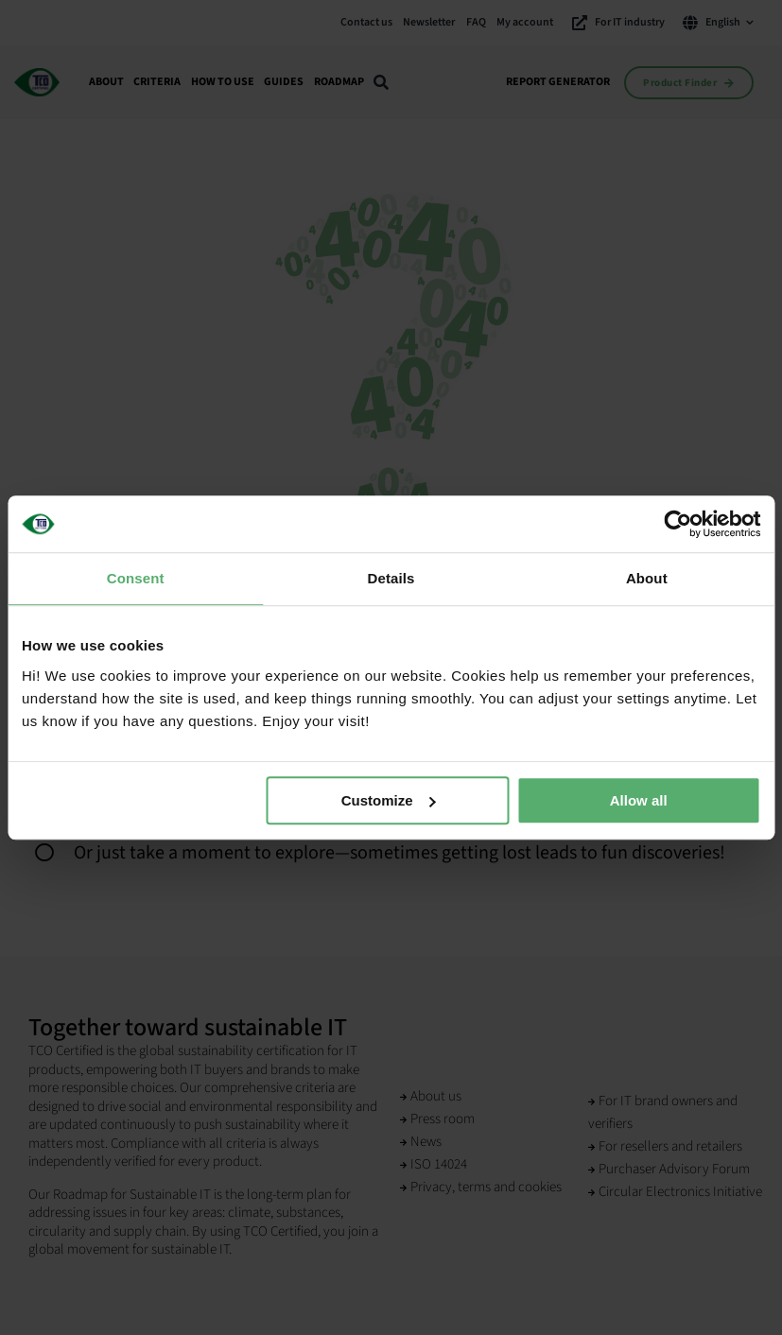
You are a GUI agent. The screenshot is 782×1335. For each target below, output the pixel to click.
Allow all (639, 800)
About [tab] (647, 578)
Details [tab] (391, 578)
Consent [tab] (136, 578)
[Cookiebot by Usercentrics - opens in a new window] (677, 524)
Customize (388, 800)
